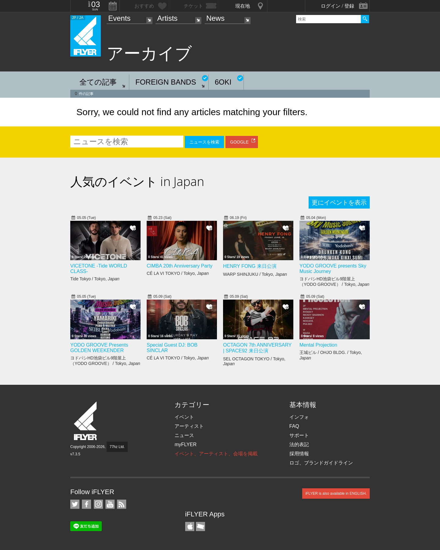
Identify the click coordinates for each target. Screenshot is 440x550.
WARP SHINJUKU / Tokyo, (255, 274)
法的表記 (299, 444)
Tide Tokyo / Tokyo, (94, 278)
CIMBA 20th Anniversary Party (179, 265)
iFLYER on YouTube (110, 504)
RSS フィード (121, 504)
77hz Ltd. (117, 447)
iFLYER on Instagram (98, 504)
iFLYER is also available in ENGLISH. (336, 493)
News (215, 18)
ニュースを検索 (204, 142)
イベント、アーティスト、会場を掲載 (216, 453)
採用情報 (299, 453)
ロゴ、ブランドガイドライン (321, 462)
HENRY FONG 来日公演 (250, 266)
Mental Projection (318, 345)
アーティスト (189, 426)
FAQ (294, 426)
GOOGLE (239, 142)
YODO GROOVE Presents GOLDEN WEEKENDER (99, 347)
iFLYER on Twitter (74, 504)
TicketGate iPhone (200, 526)
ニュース (184, 435)
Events (119, 18)
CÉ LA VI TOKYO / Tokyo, (178, 273)
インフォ (299, 417)
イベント (184, 417)
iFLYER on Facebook (86, 504)
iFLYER (86, 421)
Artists (167, 18)
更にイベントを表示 (339, 202)
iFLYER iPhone (189, 526)
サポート (299, 435)
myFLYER (185, 444)
